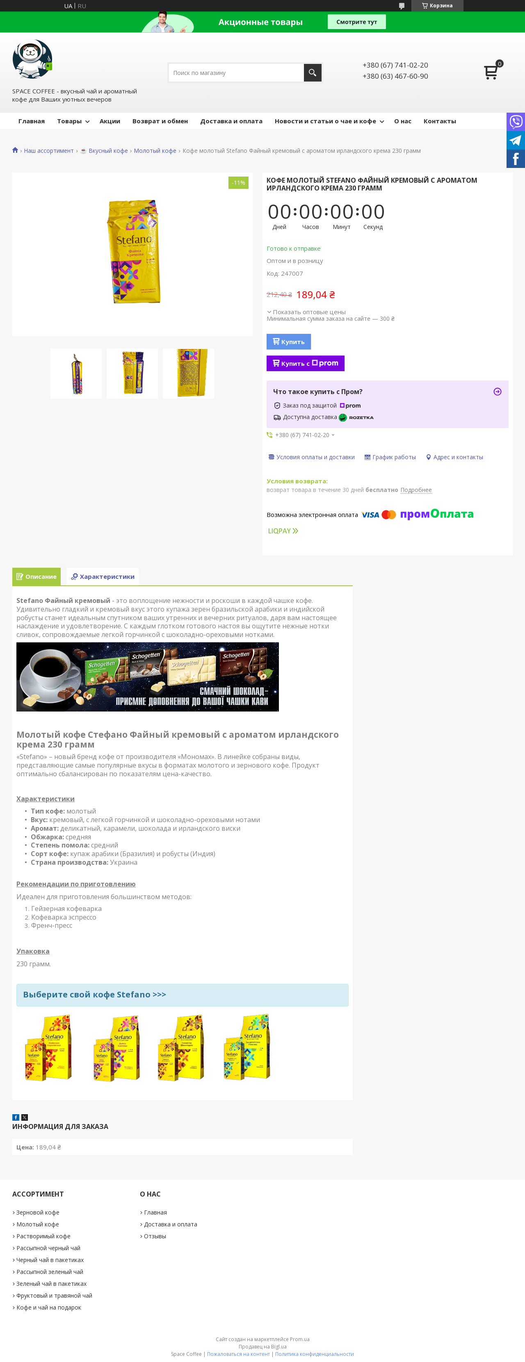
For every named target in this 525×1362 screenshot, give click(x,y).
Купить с (309, 363)
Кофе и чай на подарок (48, 1307)
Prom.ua (300, 1339)
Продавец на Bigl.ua (263, 1346)
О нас (402, 121)
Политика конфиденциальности (314, 1354)
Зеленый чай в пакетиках (51, 1283)
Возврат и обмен (160, 121)
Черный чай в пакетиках (50, 1260)
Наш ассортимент (49, 150)
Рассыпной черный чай (48, 1248)
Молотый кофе (155, 150)
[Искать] (313, 73)
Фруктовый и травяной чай (54, 1295)
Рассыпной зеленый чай (49, 1272)
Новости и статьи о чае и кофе (325, 121)
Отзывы (155, 1236)
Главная (31, 121)
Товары (69, 121)
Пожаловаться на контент (238, 1354)
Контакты (440, 121)
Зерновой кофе (37, 1212)
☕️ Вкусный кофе (104, 150)
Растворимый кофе (43, 1236)
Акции (110, 121)
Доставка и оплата (231, 121)
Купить (293, 342)
